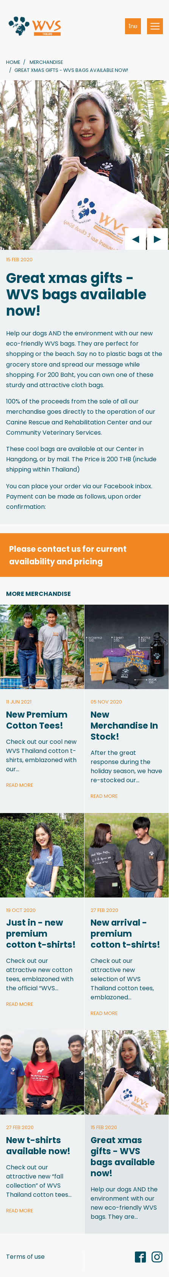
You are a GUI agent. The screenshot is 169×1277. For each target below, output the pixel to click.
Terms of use (25, 1256)
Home (13, 62)
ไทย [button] (133, 26)
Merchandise (46, 62)
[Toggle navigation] (155, 26)
